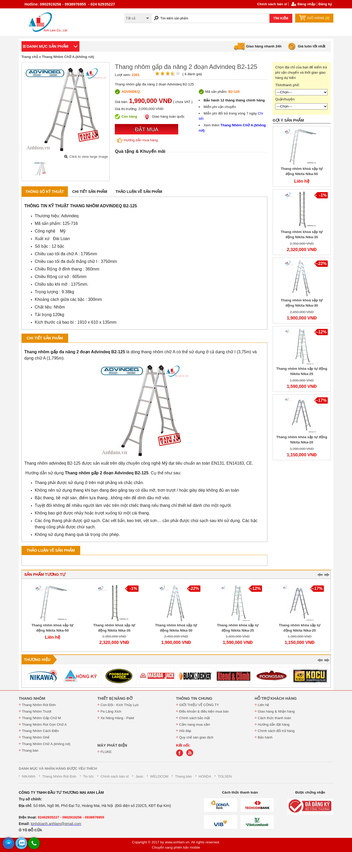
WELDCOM (159, 776)
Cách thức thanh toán (274, 718)
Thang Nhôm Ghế (36, 737)
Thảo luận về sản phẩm (139, 191)
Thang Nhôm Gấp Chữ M (41, 718)
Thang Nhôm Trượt (36, 711)
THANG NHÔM (32, 698)
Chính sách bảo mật (194, 718)
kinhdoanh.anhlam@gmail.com (56, 824)
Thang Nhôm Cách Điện (40, 731)
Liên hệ (263, 705)
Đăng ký (325, 4)
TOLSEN (225, 776)
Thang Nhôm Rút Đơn (39, 705)
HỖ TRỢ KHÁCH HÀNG (276, 698)
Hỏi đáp (185, 731)
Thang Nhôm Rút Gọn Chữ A (44, 724)
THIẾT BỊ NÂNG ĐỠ (115, 698)
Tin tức (88, 776)
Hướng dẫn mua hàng (137, 140)
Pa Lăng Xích (111, 711)
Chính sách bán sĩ (272, 4)
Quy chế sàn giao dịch (196, 737)
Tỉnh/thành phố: (287, 85)
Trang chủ (29, 57)
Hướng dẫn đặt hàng (274, 724)
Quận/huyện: (285, 99)
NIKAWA (29, 776)
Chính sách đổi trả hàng (276, 731)
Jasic (139, 776)
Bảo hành (265, 737)
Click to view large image (88, 157)
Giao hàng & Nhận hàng (276, 711)
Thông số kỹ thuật (44, 191)
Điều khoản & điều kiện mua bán (204, 711)
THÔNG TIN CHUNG (194, 698)
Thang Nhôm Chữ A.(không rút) (68, 57)
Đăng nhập (306, 4)
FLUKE (106, 752)
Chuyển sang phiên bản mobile (176, 847)
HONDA (205, 776)
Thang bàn (30, 750)
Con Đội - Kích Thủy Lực (120, 705)
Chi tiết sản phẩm (89, 191)
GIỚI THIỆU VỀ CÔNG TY (199, 705)
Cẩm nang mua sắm (194, 724)
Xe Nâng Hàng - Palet (117, 718)
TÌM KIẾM (280, 18)
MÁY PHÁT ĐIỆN (112, 745)
